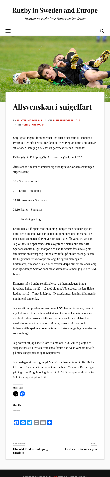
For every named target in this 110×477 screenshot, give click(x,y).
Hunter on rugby (33, 124)
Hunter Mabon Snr (29, 120)
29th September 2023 (66, 120)
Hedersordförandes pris (81, 449)
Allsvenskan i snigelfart (52, 106)
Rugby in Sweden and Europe (55, 10)
